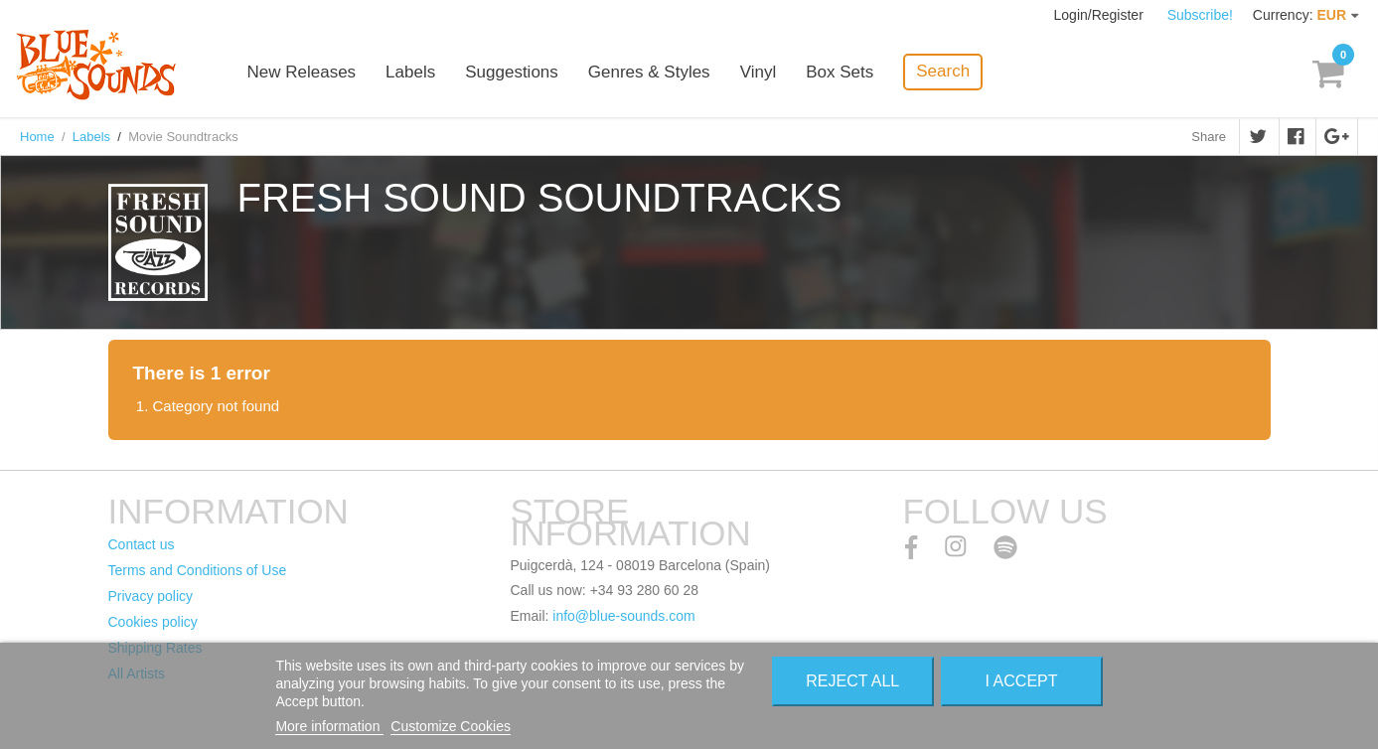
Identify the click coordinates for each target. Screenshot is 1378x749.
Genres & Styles (649, 72)
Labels (410, 72)
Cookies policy (153, 622)
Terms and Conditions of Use (197, 570)
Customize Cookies (450, 726)
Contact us (141, 544)
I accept (1022, 681)
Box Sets (839, 72)
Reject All (852, 681)
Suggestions (511, 72)
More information (329, 726)
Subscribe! (1200, 15)
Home (37, 136)
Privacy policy (151, 596)
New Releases (302, 72)
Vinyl (758, 72)
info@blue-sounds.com (623, 616)
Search (943, 71)
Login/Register (1101, 15)
